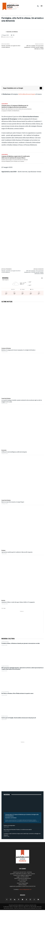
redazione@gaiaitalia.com (25, 889)
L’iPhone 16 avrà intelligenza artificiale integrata (14, 452)
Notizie (3, 600)
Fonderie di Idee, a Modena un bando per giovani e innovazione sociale (20, 643)
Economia (3, 450)
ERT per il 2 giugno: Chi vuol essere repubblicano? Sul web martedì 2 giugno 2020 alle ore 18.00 (34, 47)
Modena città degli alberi (9, 825)
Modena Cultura (4, 716)
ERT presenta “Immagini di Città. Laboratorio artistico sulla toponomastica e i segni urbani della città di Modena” (22, 668)
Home (2, 15)
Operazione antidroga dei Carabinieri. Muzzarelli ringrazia (16, 552)
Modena (3, 550)
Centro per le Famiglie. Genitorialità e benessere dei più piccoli (18, 717)
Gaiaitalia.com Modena (10, 817)
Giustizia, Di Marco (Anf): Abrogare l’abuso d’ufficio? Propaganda (18, 602)
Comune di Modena (5, 691)
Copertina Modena (5, 641)
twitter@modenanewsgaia (26, 94)
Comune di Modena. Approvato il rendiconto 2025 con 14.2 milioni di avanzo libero (15, 157)
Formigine (7, 15)
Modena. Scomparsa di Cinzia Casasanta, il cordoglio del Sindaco (18, 350)
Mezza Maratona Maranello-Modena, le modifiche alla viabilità (18, 829)
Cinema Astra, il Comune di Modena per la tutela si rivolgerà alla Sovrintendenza (22, 815)
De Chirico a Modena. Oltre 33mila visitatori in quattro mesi (17, 693)
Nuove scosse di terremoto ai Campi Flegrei (12, 502)
